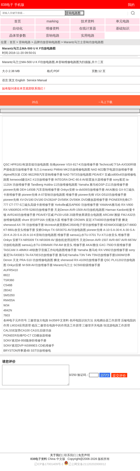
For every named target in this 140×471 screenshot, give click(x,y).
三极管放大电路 (38, 320)
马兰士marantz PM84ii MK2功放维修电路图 (62, 169)
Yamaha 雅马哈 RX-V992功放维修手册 (102, 250)
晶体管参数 (17, 35)
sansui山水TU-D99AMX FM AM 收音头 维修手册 (53, 245)
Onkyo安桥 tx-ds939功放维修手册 (83, 189)
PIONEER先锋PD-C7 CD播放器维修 (27, 335)
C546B (7, 285)
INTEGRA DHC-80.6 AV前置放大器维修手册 (83, 179)
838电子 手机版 (12, 4)
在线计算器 (87, 28)
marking (52, 21)
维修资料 (52, 28)
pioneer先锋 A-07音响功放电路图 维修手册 (50, 194)
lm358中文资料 (59, 320)
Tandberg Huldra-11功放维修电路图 (54, 184)
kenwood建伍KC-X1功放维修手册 (32, 179)
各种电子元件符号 (15, 320)
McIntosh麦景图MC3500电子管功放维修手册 (74, 224)
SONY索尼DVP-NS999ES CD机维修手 (28, 345)
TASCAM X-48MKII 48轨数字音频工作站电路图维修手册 (39, 250)
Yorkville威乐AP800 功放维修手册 (77, 204)
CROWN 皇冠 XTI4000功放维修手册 (97, 219)
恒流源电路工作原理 (117, 325)
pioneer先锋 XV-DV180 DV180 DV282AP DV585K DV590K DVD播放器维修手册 (55, 199)
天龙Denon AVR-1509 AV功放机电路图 (79, 209)
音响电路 (52, 35)
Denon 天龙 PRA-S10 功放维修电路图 (28, 260)
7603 (6, 315)
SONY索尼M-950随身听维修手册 (24, 340)
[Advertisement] (36, 138)
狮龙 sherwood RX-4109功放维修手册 (78, 260)
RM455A (9, 300)
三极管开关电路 (92, 325)
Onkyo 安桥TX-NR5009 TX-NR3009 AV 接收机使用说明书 (41, 240)
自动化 (18, 28)
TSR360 (8, 280)
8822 (6, 275)
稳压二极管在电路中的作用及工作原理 (57, 325)
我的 (131, 4)
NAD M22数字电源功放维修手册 (112, 169)
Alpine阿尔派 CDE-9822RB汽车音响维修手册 (32, 174)
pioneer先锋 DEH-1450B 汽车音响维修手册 (31, 189)
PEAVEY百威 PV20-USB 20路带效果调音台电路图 (69, 214)
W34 (6, 305)
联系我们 (70, 459)
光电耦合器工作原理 (107, 320)
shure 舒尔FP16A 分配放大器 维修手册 (47, 219)
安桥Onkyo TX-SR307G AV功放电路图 (61, 230)
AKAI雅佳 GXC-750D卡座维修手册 (108, 245)
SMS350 (9, 295)
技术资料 (87, 21)
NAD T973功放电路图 (77, 174)
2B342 (7, 290)
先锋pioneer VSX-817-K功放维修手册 (74, 164)
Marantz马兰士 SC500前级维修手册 (76, 265)
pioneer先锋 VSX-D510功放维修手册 (102, 194)
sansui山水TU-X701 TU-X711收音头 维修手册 (100, 235)
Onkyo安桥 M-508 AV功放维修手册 (30, 265)
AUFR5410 (10, 270)
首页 (17, 21)
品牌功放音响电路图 (47, 42)
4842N (7, 310)
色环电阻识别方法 (81, 320)
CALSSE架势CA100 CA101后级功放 (27, 330)
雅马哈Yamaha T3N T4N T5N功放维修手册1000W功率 (94, 255)
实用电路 (87, 35)
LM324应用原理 (20, 325)
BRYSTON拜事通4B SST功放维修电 (27, 350)
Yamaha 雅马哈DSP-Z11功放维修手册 (103, 184)
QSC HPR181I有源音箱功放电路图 (26, 164)
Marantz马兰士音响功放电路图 (84, 42)
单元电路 (122, 21)
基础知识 (122, 28)
